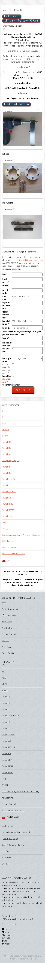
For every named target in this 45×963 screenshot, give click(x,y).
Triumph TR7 (6, 467)
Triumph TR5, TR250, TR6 (10, 461)
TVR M (4, 523)
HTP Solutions (31, 959)
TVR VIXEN (5, 529)
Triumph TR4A (7, 454)
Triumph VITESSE (7, 504)
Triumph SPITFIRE (8, 510)
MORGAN (5, 436)
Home (4, 603)
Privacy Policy (6, 647)
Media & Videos (14, 561)
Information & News (9, 615)
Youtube (6, 938)
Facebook (6, 929)
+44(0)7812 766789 (10, 839)
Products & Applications (10, 609)
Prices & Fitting (7, 628)
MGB (3, 411)
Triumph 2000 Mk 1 (9, 479)
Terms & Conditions (8, 653)
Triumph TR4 (6, 448)
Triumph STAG (7, 485)
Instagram (6, 935)
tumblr (5, 941)
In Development (7, 541)
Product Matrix (12, 16)
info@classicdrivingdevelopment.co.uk (29, 260)
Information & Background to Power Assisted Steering (21, 535)
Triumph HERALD (8, 516)
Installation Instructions (16, 104)
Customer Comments (9, 547)
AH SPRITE (5, 430)
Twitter (5, 932)
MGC (3, 417)
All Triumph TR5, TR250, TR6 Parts (21, 20)
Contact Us (5, 641)
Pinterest (6, 944)
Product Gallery (7, 622)
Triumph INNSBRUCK (9, 492)
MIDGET (4, 423)
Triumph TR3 (6, 442)
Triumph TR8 (6, 473)
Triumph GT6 (6, 498)
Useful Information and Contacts (13, 554)
